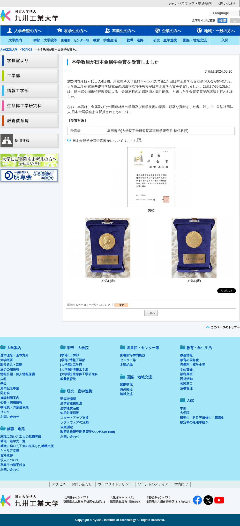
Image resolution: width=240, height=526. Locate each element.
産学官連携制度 (71, 403)
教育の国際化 (189, 360)
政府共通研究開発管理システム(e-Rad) (87, 432)
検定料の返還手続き (194, 422)
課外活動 (186, 379)
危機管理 (186, 388)
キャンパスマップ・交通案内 (190, 3)
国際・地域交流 (195, 40)
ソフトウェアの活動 (74, 422)
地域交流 (126, 394)
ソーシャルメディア (153, 484)
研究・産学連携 (165, 40)
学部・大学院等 (45, 40)
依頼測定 (66, 427)
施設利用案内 (9, 398)
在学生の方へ (72, 30)
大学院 (184, 413)
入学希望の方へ (24, 30)
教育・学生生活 (105, 40)
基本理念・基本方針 (14, 355)
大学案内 (15, 40)
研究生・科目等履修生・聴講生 (202, 417)
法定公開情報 (9, 369)
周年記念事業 (9, 388)
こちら (132, 141)
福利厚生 (186, 374)
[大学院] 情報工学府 (74, 369)
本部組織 (126, 364)
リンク (5, 412)
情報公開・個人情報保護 (17, 374)
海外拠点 (126, 389)
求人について (9, 460)
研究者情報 (68, 399)
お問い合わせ (227, 3)
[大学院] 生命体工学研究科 (79, 374)
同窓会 (5, 393)
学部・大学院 (78, 348)
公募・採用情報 (11, 402)
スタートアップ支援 (74, 417)
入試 (224, 40)
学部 (183, 408)
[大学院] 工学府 (71, 364)
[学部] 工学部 (69, 355)
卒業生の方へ (120, 30)
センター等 (128, 360)
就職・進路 (135, 40)
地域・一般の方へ (216, 30)
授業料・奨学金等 (192, 364)
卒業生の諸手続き (12, 465)
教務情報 (186, 355)
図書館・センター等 (143, 348)
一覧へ (151, 313)
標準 (222, 21)
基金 (3, 383)
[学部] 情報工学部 (72, 360)
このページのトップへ (225, 327)
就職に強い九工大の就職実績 (20, 436)
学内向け (181, 484)
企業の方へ (168, 30)
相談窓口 (186, 383)
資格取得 (6, 455)
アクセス (59, 484)
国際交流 (126, 384)
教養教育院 (68, 379)
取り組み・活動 (11, 364)
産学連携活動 (69, 408)
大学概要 (6, 360)
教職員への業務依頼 (14, 407)
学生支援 (186, 369)
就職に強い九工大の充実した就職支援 (27, 446)
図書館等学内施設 (132, 355)
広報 (3, 379)
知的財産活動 (69, 413)
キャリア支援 (9, 450)
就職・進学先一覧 (12, 441)
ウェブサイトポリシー (115, 484)
